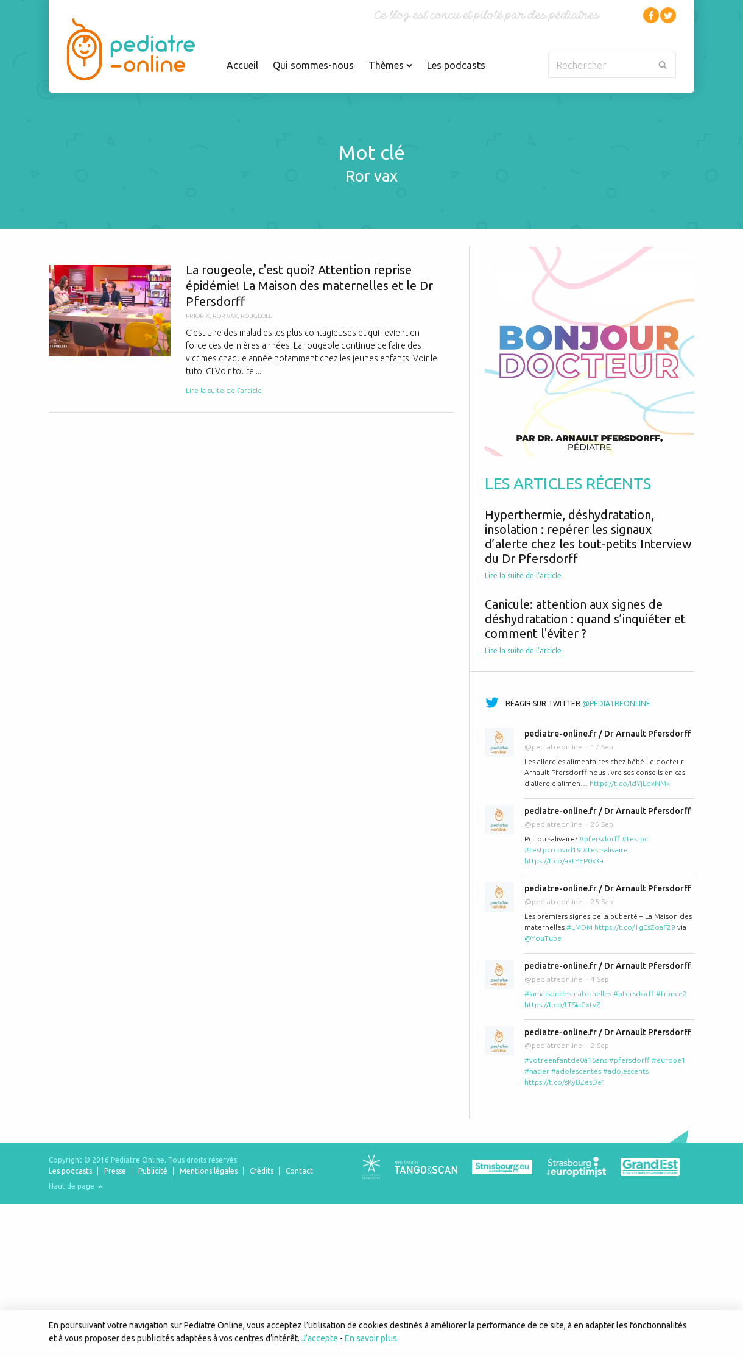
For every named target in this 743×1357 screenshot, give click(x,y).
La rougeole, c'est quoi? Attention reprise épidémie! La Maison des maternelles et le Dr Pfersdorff (251, 329)
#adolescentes (576, 1071)
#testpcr (636, 839)
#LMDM (579, 927)
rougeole (256, 316)
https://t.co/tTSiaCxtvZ (562, 1004)
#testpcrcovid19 (552, 850)
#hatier (536, 1071)
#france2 (671, 993)
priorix (198, 316)
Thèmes (390, 65)
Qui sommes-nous (313, 65)
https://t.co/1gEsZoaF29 (634, 927)
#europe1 (669, 1060)
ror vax (225, 316)
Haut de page (76, 1186)
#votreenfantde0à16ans (565, 1060)
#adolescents (626, 1071)
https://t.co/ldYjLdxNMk (630, 783)
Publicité (152, 1171)
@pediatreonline (616, 703)
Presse (115, 1171)
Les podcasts (456, 65)
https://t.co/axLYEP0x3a (564, 861)
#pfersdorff (599, 839)
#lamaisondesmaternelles (567, 993)
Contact (299, 1171)
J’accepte (319, 1338)
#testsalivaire (605, 850)
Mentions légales (209, 1171)
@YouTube (543, 938)
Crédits (261, 1171)
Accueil (242, 65)
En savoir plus (371, 1338)
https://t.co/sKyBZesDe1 (565, 1082)
